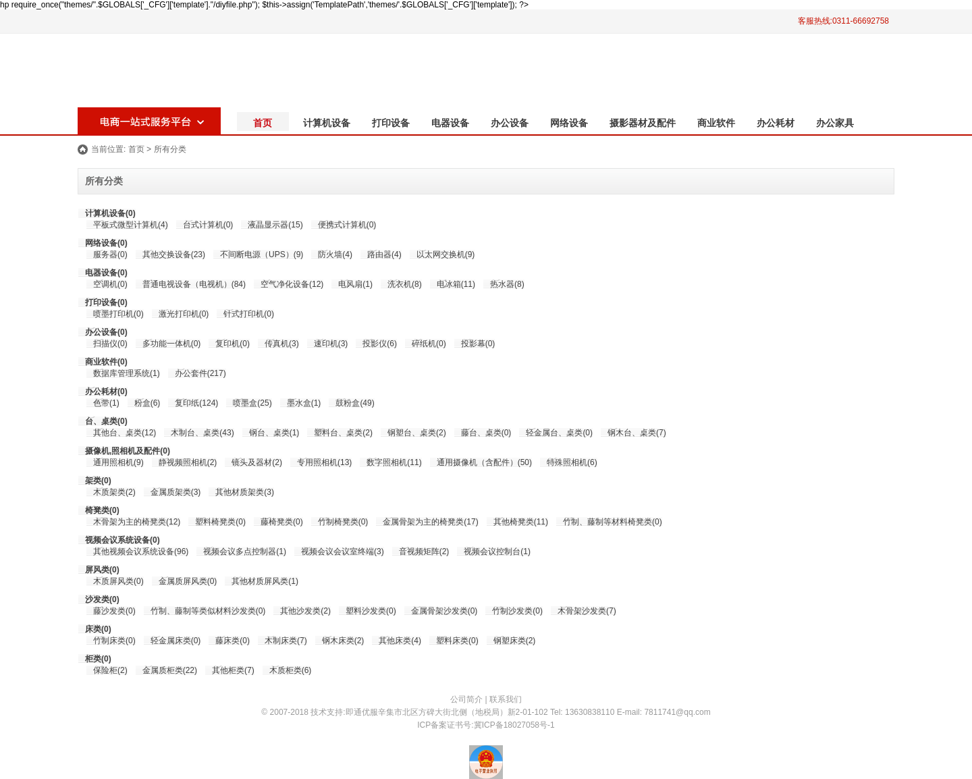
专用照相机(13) (324, 462)
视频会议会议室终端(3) (342, 551)
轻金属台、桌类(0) (559, 432)
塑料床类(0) (457, 640)
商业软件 (716, 122)
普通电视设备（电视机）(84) (194, 284)
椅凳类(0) (102, 510)
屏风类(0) (102, 569)
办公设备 (510, 122)
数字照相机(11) (394, 462)
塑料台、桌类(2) (343, 432)
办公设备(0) (106, 332)
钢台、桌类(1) (274, 432)
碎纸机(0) (429, 343)
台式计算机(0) (208, 225)
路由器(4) (384, 254)
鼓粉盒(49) (354, 403)
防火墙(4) (335, 254)
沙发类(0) (102, 599)
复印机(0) (232, 343)
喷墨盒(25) (252, 403)
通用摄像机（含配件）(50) (484, 462)
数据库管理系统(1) (126, 373)
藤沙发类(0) (114, 611)
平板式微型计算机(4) (130, 225)
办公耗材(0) (106, 391)
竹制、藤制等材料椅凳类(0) (612, 522)
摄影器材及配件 (643, 122)
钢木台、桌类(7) (637, 432)
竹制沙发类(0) (517, 611)
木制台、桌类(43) (202, 432)
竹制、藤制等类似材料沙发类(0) (208, 611)
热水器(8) (507, 284)
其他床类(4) (400, 640)
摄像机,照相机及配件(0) (127, 451)
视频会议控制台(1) (497, 551)
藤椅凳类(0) (282, 522)
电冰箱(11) (456, 284)
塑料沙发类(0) (371, 611)
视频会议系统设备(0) (122, 540)
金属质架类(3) (176, 492)
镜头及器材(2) (257, 462)
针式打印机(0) (248, 314)
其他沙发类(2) (305, 611)
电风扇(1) (355, 284)
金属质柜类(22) (169, 670)
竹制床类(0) (114, 640)
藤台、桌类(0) (486, 432)
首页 (262, 122)
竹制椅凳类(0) (343, 522)
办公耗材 (775, 122)
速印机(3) (331, 343)
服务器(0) (110, 254)
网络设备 (569, 122)
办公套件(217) (200, 373)
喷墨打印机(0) (118, 314)
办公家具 (835, 122)
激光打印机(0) (184, 314)
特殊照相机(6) (572, 462)
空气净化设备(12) (292, 284)
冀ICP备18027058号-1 (514, 725)
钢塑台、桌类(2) (416, 432)
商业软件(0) (106, 362)
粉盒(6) (147, 403)
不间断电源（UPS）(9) (261, 254)
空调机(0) (110, 284)
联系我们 (505, 699)
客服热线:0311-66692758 (843, 21)
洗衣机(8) (404, 284)
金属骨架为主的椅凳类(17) (430, 522)
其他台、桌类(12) (124, 432)
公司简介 (466, 699)
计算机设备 (326, 122)
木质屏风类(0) (118, 581)
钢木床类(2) (343, 640)
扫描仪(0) (110, 343)
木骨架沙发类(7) (587, 611)
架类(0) (98, 480)
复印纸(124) (196, 403)
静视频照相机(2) (188, 462)
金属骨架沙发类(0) (444, 611)
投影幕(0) (478, 343)
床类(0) (98, 629)
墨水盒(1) (304, 403)
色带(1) (106, 403)
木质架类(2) (114, 492)
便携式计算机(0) (347, 225)
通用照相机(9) (118, 462)
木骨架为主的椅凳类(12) (136, 522)
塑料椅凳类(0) (220, 522)
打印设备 (391, 122)
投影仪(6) (379, 343)
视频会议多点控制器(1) (244, 551)
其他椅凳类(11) (520, 522)
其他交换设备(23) (173, 254)
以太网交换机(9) (445, 254)
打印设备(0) (106, 302)
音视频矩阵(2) (424, 551)
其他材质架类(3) (244, 492)
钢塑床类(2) (514, 640)
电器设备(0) (106, 272)
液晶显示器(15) (275, 225)
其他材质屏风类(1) (265, 581)
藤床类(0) (232, 640)
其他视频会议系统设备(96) (140, 551)
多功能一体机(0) (171, 343)
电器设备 (450, 122)
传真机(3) (282, 343)
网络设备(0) (106, 243)
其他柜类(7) (233, 670)
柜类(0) (98, 659)
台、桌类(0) (106, 421)
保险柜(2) (110, 670)
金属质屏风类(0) (188, 581)
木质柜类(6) (290, 670)
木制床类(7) (286, 640)
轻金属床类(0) (176, 640)
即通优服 (362, 712)
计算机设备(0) (110, 213)
